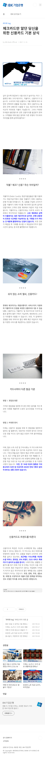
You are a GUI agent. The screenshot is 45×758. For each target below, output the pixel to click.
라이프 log (10, 619)
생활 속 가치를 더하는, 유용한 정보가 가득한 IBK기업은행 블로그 (17, 707)
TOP (40, 738)
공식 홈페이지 (7, 737)
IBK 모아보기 (15, 14)
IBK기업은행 (8, 702)
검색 (35, 5)
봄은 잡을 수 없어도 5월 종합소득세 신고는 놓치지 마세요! (17, 625)
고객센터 (6, 741)
